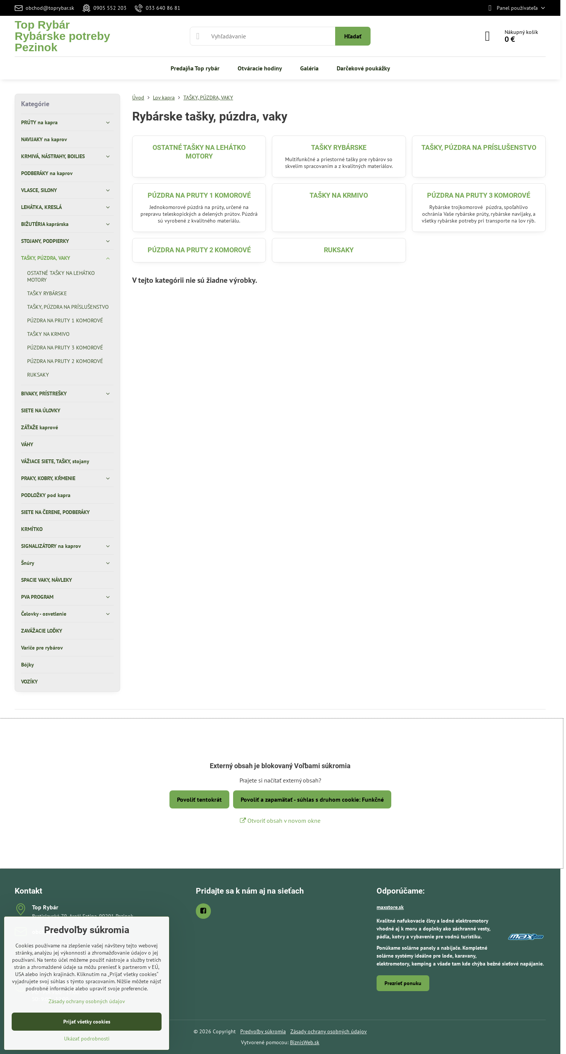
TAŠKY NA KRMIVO (339, 195)
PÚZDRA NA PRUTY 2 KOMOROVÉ (199, 250)
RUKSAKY (339, 250)
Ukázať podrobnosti (87, 1038)
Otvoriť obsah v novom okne (280, 820)
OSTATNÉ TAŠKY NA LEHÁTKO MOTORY (199, 151)
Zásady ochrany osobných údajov (328, 1031)
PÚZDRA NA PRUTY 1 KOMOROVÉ (199, 195)
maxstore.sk (390, 907)
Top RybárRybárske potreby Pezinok (62, 36)
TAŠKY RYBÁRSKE (338, 147)
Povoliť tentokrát (199, 799)
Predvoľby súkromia (263, 1031)
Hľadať (353, 36)
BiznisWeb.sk (304, 1042)
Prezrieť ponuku (402, 983)
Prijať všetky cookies (86, 1021)
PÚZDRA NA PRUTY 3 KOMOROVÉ (478, 195)
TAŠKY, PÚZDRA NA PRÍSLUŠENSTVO (478, 147)
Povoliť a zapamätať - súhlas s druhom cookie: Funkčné (312, 799)
